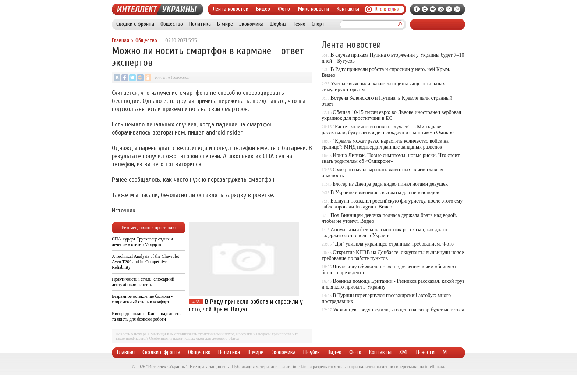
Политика (200, 24)
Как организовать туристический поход (201, 334)
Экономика (251, 24)
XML (403, 352)
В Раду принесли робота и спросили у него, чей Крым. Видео (246, 305)
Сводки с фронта (135, 24)
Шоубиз (278, 24)
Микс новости (313, 9)
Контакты (348, 9)
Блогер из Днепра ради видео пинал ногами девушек (390, 184)
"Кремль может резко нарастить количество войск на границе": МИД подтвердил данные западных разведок (385, 144)
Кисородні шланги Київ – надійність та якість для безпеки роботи (146, 316)
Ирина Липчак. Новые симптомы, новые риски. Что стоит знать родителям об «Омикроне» (391, 158)
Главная (120, 41)
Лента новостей (230, 9)
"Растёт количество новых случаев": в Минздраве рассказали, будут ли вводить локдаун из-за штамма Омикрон (389, 129)
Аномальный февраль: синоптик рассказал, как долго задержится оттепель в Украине (384, 232)
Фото (284, 9)
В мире (225, 24)
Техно (299, 24)
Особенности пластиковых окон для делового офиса (194, 338)
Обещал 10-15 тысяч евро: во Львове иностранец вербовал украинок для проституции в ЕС (391, 115)
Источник (123, 210)
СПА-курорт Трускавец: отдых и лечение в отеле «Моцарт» (142, 241)
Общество (171, 24)
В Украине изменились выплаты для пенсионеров (384, 192)
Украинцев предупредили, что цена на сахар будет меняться (398, 309)
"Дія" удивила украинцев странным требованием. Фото (393, 244)
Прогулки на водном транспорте (263, 334)
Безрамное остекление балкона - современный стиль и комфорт (142, 299)
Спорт (318, 24)
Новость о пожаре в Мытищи (141, 334)
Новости (425, 352)
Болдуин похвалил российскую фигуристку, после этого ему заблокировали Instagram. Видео (392, 204)
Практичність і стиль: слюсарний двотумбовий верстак (143, 281)
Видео (263, 9)
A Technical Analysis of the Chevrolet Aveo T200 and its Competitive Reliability (145, 262)
